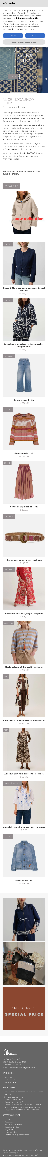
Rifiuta (13, 35)
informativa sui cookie (27, 18)
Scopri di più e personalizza (24, 42)
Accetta (35, 35)
